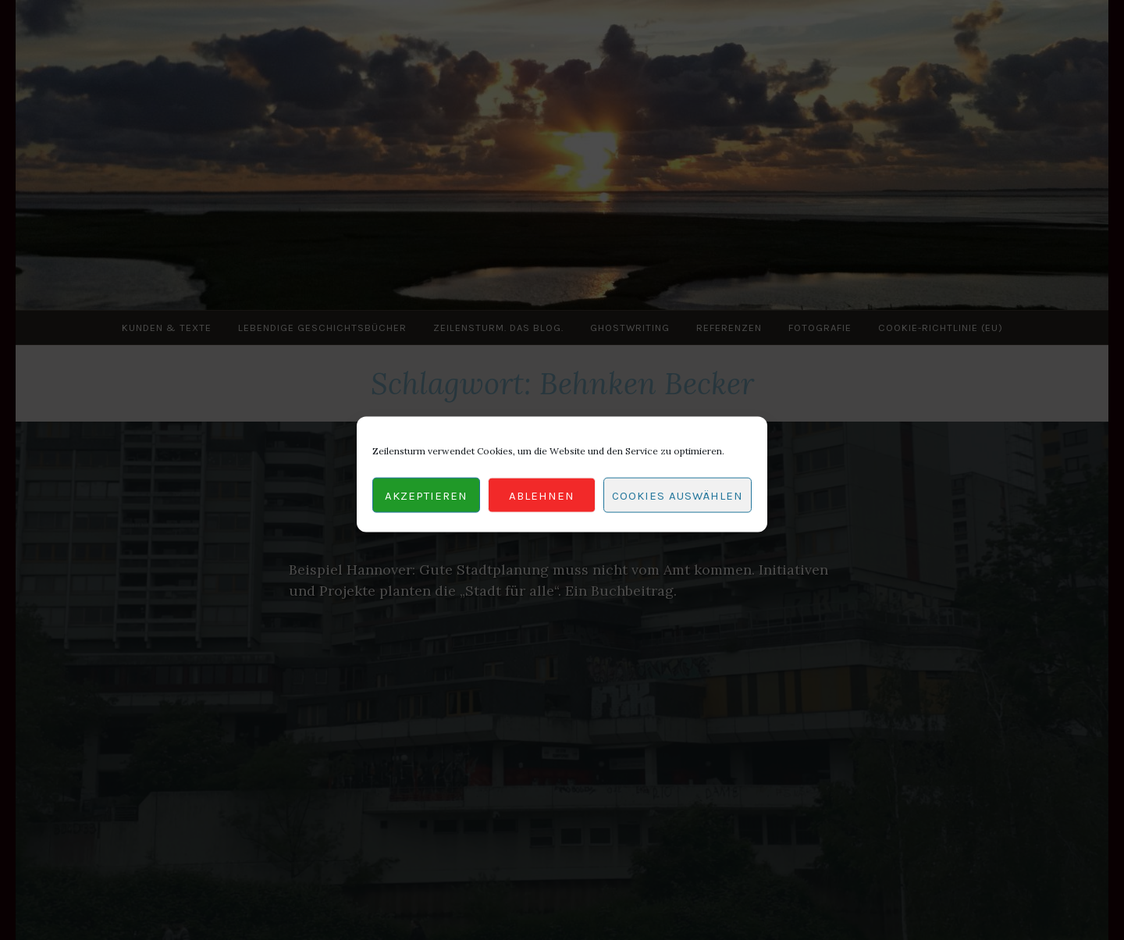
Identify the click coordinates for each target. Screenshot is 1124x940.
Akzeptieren (426, 501)
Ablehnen (541, 501)
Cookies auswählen (677, 501)
